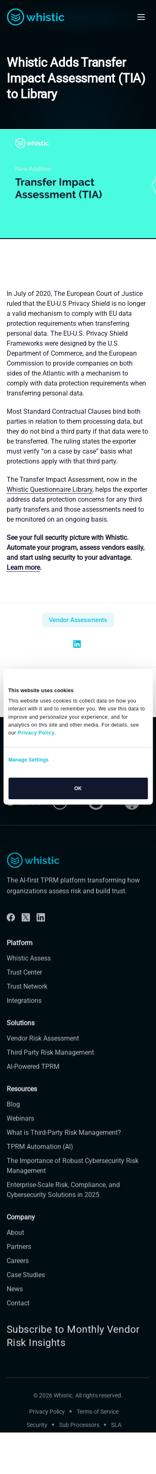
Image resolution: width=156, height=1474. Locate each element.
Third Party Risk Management (50, 1061)
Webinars (20, 1127)
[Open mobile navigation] (141, 17)
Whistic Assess (29, 967)
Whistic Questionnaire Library (49, 489)
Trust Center (24, 981)
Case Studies (26, 1284)
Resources (22, 1098)
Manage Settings (28, 760)
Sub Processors (79, 1433)
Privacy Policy (47, 1420)
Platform (19, 951)
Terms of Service (98, 1420)
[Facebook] (11, 926)
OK (78, 788)
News (15, 1298)
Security (37, 1433)
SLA (116, 1433)
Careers (18, 1270)
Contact (18, 1312)
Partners (19, 1255)
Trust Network (27, 995)
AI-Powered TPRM (33, 1075)
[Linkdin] (41, 926)
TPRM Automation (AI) (40, 1155)
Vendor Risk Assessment (43, 1047)
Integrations (24, 1009)
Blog (13, 1113)
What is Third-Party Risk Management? (64, 1141)
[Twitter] (26, 926)
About (15, 1241)
